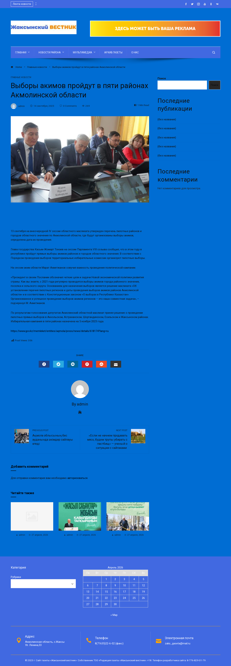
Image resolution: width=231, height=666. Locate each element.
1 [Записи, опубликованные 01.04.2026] (106, 579)
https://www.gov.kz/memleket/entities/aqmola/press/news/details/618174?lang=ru (60, 331)
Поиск (162, 78)
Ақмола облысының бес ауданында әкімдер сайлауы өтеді (54, 437)
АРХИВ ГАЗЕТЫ (113, 52)
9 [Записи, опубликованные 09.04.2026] (115, 585)
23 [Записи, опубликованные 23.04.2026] (115, 598)
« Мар (114, 615)
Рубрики (16, 577)
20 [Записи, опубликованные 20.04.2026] (87, 598)
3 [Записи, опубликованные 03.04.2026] (124, 579)
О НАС (135, 52)
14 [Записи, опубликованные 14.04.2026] (97, 591)
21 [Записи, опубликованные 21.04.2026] (97, 598)
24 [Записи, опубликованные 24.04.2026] (124, 598)
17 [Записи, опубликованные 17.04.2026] (124, 591)
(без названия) (167, 119)
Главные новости (21, 77)
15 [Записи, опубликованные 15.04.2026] (106, 591)
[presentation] (36, 3)
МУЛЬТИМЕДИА (84, 52)
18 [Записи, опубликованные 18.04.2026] (134, 591)
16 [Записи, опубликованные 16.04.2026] (115, 591)
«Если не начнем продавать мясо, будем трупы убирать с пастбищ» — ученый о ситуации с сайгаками (105, 439)
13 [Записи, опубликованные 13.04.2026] (87, 591)
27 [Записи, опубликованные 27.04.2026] (87, 604)
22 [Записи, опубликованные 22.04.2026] (106, 598)
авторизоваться (77, 478)
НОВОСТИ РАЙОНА (52, 52)
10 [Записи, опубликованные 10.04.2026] (124, 585)
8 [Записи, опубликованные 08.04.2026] (106, 585)
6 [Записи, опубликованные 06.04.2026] (88, 585)
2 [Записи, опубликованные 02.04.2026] (115, 579)
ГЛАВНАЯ (22, 52)
